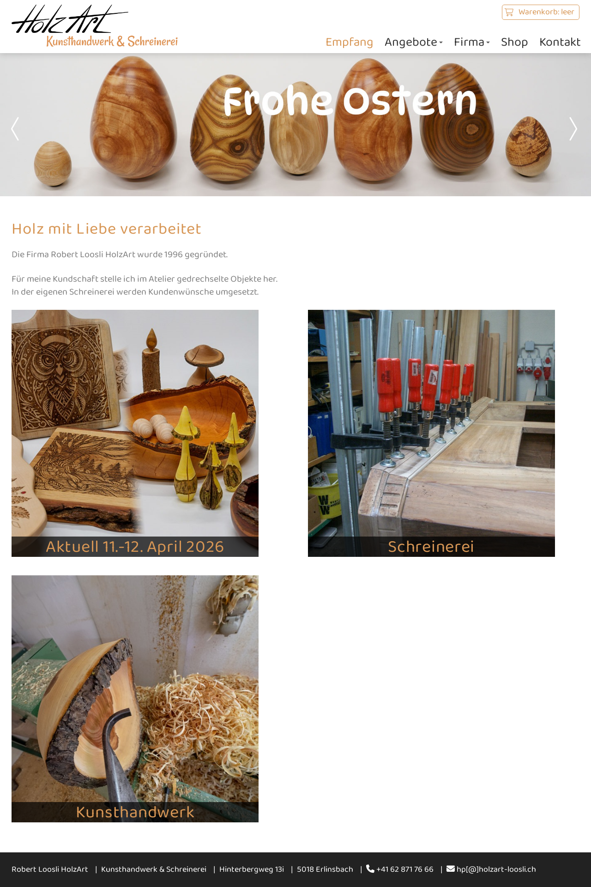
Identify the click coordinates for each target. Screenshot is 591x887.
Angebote (414, 42)
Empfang (350, 42)
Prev (18, 129)
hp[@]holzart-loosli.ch (491, 869)
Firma (472, 42)
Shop (514, 42)
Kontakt (560, 42)
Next (572, 129)
